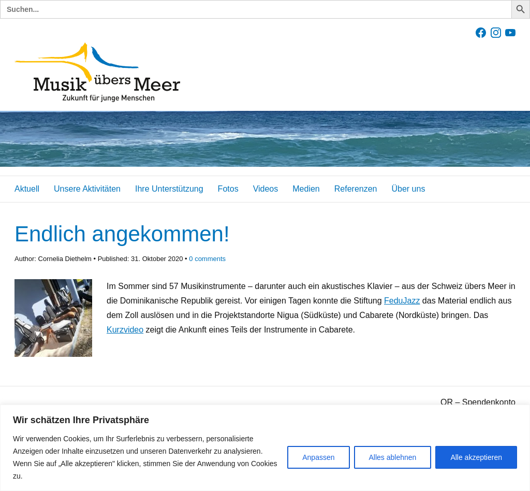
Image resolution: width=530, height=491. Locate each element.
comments (207, 259)
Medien (305, 188)
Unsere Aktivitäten (87, 188)
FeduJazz (402, 300)
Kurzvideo (125, 329)
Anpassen (318, 457)
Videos (265, 188)
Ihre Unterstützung (169, 188)
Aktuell (26, 188)
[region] (265, 448)
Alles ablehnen (393, 457)
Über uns (408, 188)
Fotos (228, 188)
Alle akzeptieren (476, 457)
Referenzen (355, 188)
